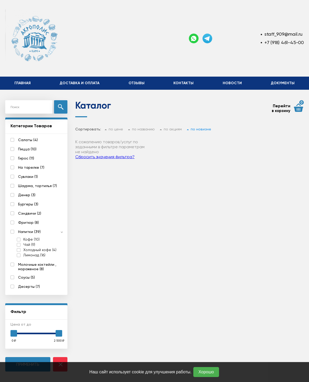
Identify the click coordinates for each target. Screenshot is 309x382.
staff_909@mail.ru (283, 34)
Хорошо (206, 372)
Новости (232, 83)
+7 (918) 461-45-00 (284, 42)
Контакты (183, 83)
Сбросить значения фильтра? (105, 156)
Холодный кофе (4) (39, 250)
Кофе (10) (31, 239)
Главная (22, 83)
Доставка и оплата (79, 83)
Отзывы (137, 83)
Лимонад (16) (34, 255)
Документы (283, 83)
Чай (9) (29, 245)
